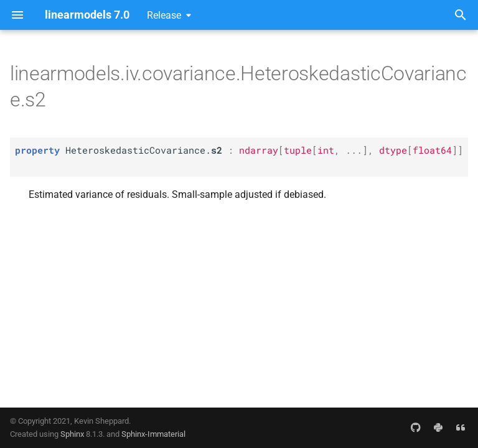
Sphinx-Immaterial (153, 434)
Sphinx (72, 434)
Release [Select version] (164, 15)
